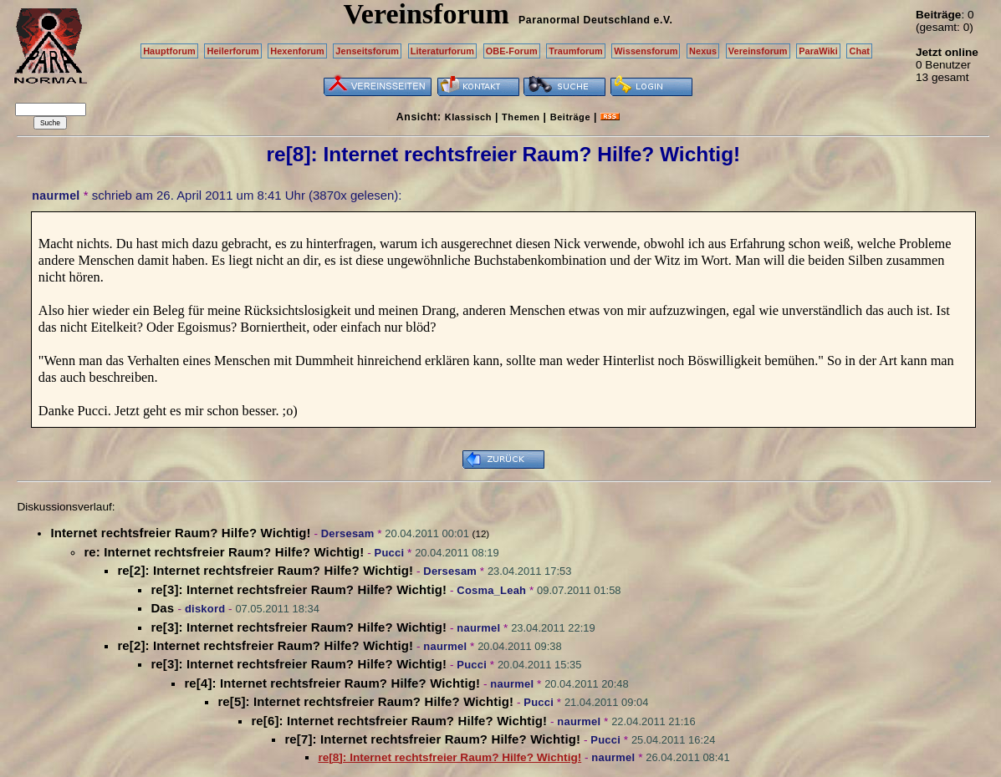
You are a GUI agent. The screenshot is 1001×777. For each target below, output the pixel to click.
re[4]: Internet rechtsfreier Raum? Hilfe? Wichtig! (332, 683)
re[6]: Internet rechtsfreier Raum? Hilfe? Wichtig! (399, 721)
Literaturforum (442, 51)
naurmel (55, 195)
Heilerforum (232, 51)
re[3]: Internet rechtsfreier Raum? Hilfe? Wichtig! (299, 589)
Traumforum (576, 51)
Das (164, 608)
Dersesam (348, 533)
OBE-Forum (512, 51)
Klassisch (468, 117)
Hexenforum (297, 51)
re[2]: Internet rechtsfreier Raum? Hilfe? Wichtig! (265, 570)
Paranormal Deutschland (584, 20)
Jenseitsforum (367, 51)
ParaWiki (818, 51)
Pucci (390, 552)
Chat (859, 51)
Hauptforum (169, 51)
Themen (520, 117)
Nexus (703, 51)
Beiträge (570, 117)
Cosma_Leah (491, 590)
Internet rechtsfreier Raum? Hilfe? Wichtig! (180, 533)
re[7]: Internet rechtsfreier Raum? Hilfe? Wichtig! (432, 739)
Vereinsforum (758, 51)
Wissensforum (645, 51)
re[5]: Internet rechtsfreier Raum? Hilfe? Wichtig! (365, 701)
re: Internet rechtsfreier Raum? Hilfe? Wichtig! (224, 552)
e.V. (662, 20)
